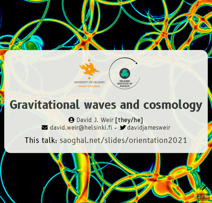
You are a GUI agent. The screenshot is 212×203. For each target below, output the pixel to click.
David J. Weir (94, 120)
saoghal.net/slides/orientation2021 (123, 140)
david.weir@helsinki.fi (81, 128)
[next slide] (203, 185)
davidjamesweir (148, 128)
